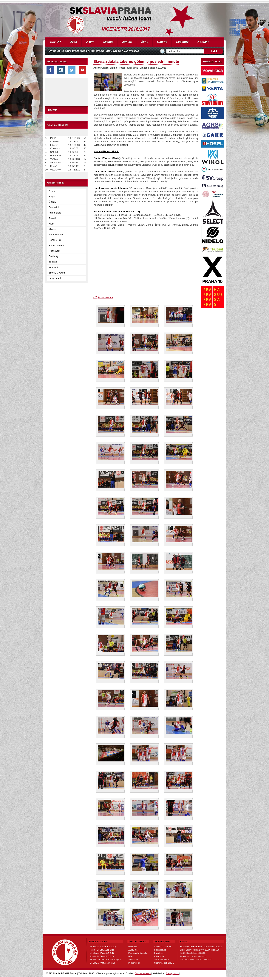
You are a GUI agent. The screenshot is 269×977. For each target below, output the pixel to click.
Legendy (182, 41)
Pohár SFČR (56, 239)
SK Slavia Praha (161, 959)
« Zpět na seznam (103, 297)
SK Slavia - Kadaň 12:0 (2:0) (103, 947)
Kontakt (203, 41)
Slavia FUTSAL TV (162, 947)
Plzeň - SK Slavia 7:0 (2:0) (102, 956)
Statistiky (53, 256)
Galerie (162, 41)
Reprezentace (56, 245)
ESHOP (55, 41)
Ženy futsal (55, 278)
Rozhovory (54, 250)
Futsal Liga (55, 212)
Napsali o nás (56, 234)
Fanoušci (54, 207)
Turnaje (53, 261)
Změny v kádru (57, 272)
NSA (130, 956)
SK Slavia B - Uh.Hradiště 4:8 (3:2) (105, 959)
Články (52, 201)
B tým (52, 196)
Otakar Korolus (143, 973)
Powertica (132, 947)
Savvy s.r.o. (133, 959)
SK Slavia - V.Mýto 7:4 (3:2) (102, 963)
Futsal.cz (158, 953)
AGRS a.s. (133, 950)
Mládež (108, 41)
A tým (90, 41)
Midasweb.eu (134, 963)
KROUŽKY (159, 956)
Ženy (144, 41)
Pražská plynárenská (137, 953)
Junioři (127, 41)
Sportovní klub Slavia (164, 963)
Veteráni (53, 267)
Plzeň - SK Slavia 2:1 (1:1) (102, 950)
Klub (51, 223)
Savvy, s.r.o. (172, 973)
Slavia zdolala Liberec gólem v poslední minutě (136, 61)
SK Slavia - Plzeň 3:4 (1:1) (102, 953)
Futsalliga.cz (160, 950)
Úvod (73, 41)
